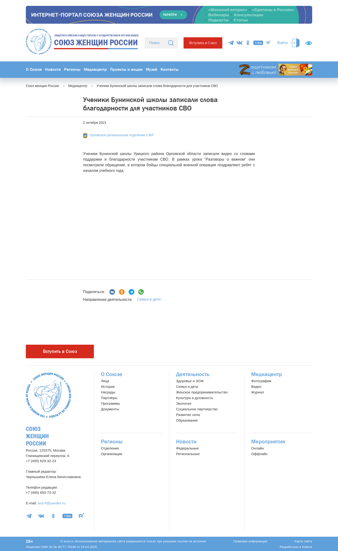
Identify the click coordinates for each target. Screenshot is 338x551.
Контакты (170, 69)
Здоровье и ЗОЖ (190, 381)
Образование (187, 420)
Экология (183, 403)
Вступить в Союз (202, 43)
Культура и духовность (194, 398)
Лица (105, 381)
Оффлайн (259, 454)
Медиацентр (95, 69)
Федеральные (187, 448)
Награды (108, 392)
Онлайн (257, 448)
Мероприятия (268, 441)
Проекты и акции (126, 69)
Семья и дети (149, 299)
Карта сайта (303, 541)
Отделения (110, 448)
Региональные (188, 454)
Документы (110, 409)
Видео (256, 387)
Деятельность (192, 374)
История (108, 387)
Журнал (257, 392)
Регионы (72, 69)
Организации (111, 454)
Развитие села (188, 415)
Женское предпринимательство (202, 392)
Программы (110, 403)
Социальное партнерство (197, 409)
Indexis (307, 547)
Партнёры (109, 398)
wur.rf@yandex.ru (51, 503)
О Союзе (34, 69)
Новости (53, 69)
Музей (151, 69)
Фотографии (261, 381)
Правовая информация (250, 541)
